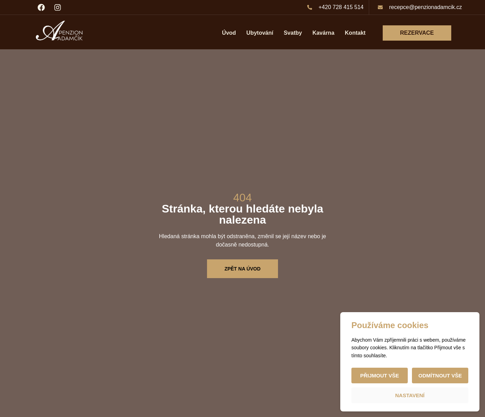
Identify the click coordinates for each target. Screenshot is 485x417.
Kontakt (355, 33)
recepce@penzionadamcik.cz (425, 7)
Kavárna (323, 33)
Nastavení (409, 395)
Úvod (229, 33)
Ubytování (259, 33)
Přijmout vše (379, 375)
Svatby (293, 33)
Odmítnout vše (440, 375)
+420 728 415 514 (341, 7)
